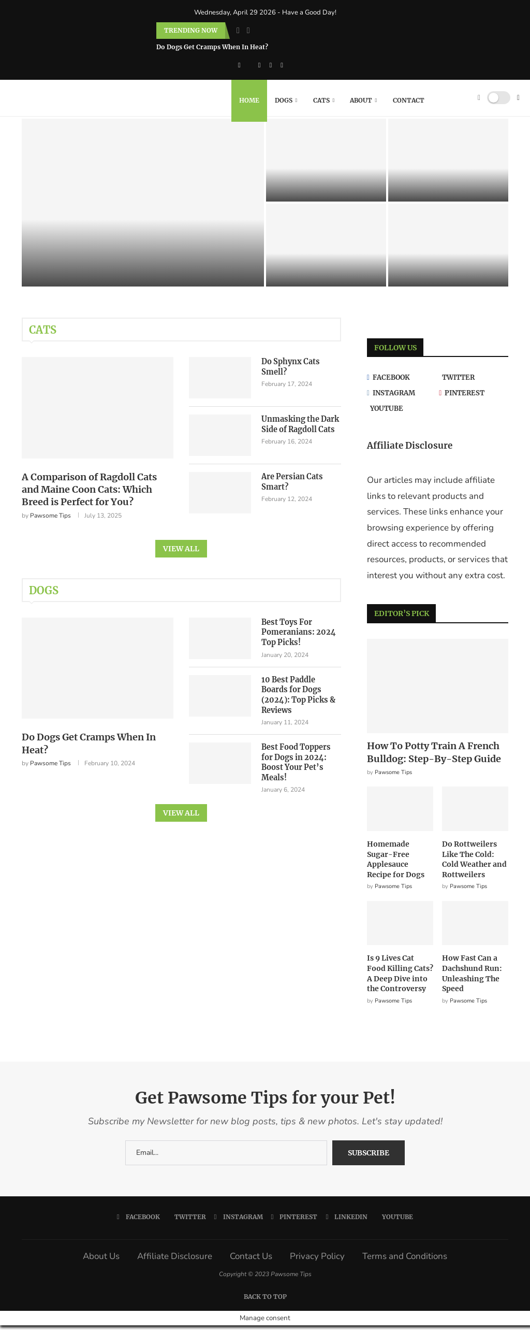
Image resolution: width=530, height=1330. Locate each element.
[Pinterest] (271, 65)
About (361, 100)
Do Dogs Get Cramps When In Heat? (212, 47)
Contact (408, 100)
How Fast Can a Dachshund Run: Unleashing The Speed (472, 978)
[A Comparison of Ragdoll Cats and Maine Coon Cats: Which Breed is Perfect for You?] (143, 208)
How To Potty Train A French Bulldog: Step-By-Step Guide (434, 757)
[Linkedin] (282, 65)
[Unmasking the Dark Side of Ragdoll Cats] (448, 165)
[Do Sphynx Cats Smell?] (326, 165)
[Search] (466, 100)
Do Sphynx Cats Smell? (289, 372)
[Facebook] (239, 65)
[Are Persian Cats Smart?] (326, 250)
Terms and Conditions (404, 1261)
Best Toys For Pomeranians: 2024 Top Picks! (296, 638)
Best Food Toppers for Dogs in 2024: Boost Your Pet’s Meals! (295, 759)
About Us (101, 1261)
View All (181, 555)
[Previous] (238, 30)
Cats (321, 100)
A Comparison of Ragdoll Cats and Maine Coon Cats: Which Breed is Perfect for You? (89, 495)
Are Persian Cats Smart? (291, 487)
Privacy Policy (317, 1261)
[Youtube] (401, 414)
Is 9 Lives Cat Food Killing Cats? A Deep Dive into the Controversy (400, 978)
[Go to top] (265, 1301)
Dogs (283, 100)
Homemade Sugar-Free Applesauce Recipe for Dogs (395, 864)
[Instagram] (259, 65)
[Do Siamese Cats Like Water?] (448, 250)
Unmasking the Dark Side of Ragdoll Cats (299, 429)
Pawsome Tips (50, 522)
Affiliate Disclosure (174, 1261)
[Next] (248, 30)
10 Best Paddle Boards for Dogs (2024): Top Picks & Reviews (301, 696)
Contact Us (251, 1261)
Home (249, 100)
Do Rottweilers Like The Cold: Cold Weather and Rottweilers (474, 864)
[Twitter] (473, 383)
